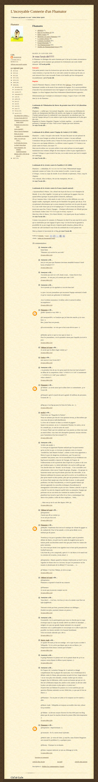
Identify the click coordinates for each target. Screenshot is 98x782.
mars (16, 108)
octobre (17, 92)
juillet (16, 99)
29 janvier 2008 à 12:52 (46, 267)
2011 (14, 78)
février (17, 111)
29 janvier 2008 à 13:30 (46, 342)
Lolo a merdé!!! (18, 129)
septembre (18, 94)
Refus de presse (18, 133)
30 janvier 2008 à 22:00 (46, 720)
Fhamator (17, 57)
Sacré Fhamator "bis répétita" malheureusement (20, 149)
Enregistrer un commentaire (42, 757)
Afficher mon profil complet (19, 64)
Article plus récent (38, 762)
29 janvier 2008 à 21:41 (46, 505)
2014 (14, 70)
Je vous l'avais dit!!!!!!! (21, 118)
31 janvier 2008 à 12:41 (46, 753)
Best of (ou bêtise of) (45, 32)
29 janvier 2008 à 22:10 (46, 520)
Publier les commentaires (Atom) (53, 766)
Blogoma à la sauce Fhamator (47, 37)
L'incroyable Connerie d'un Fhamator (38, 11)
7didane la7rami (46, 347)
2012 (14, 75)
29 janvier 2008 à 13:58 (46, 363)
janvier (17, 113)
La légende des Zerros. (20, 143)
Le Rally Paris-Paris (20, 145)
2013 (14, 73)
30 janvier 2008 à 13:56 (46, 613)
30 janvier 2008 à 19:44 (46, 650)
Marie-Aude (45, 640)
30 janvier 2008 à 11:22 (46, 572)
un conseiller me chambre (21, 136)
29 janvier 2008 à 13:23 (46, 280)
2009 (14, 82)
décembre (18, 87)
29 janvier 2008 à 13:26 (46, 305)
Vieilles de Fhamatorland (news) (48, 47)
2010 (14, 80)
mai (16, 104)
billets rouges (42, 34)
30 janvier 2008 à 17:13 (46, 635)
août (16, 96)
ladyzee (68, 85)
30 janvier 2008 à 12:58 (46, 593)
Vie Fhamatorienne (44, 45)
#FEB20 (40, 30)
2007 (14, 158)
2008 (14, 85)
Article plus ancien (81, 762)
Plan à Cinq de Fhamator (21, 131)
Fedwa (43, 357)
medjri (43, 412)
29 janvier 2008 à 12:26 (46, 255)
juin (16, 101)
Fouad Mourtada (43, 43)
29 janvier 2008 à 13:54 (46, 352)
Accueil (59, 762)
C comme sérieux (43, 39)
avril (16, 106)
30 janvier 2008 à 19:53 (46, 663)
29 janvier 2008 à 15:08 (46, 380)
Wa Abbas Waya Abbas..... (21, 115)
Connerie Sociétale (44, 41)
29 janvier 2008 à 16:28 (46, 407)
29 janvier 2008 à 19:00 (46, 438)
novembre (18, 89)
